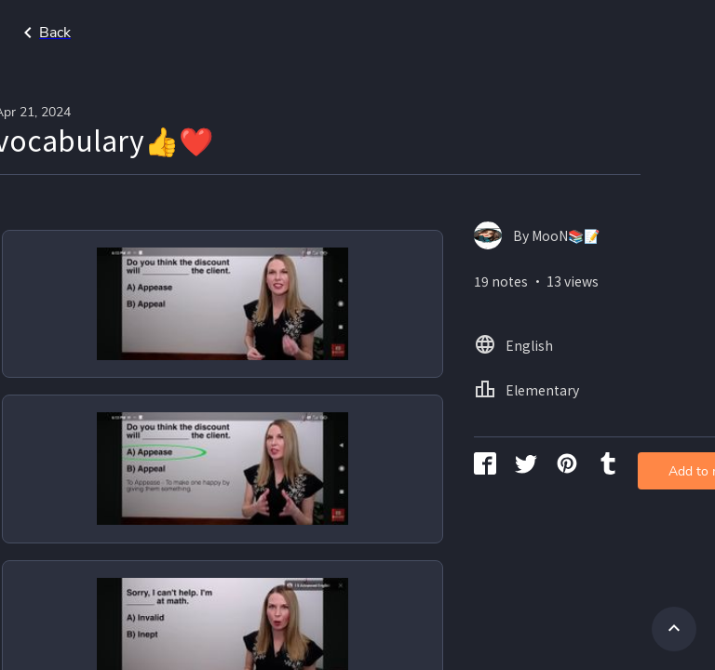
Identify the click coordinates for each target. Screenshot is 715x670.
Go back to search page (179, 32)
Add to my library (630, 302)
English (659, 32)
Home (586, 32)
